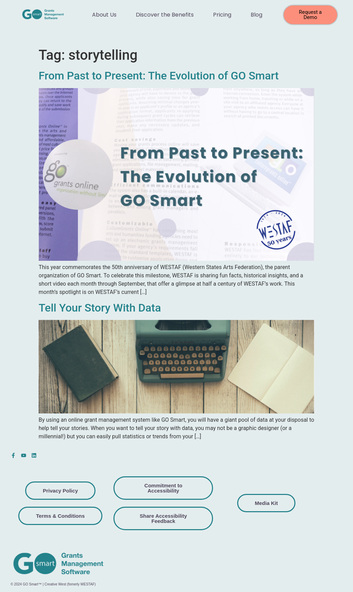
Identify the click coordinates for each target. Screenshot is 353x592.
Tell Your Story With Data (100, 307)
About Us (104, 15)
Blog (256, 15)
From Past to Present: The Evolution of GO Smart (159, 75)
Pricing (222, 15)
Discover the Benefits (165, 15)
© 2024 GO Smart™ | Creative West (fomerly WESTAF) (53, 584)
